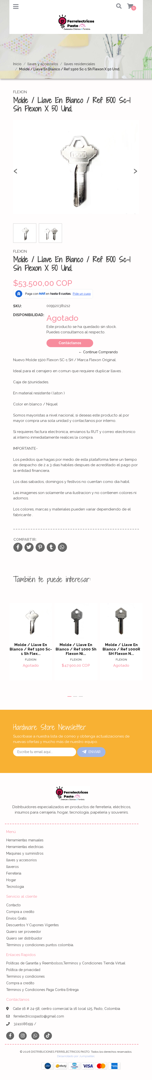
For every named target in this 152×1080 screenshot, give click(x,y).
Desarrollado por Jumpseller (75, 1056)
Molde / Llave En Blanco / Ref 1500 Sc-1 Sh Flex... (31, 649)
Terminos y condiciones (25, 976)
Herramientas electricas (24, 847)
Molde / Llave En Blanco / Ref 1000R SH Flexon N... (121, 649)
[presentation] (15, 173)
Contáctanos (70, 343)
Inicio (17, 64)
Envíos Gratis (16, 918)
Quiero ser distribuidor (24, 938)
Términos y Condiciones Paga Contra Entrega (42, 990)
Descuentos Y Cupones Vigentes (32, 925)
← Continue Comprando (98, 352)
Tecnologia (15, 887)
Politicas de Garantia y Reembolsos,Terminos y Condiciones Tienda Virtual (65, 963)
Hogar (11, 880)
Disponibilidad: (28, 315)
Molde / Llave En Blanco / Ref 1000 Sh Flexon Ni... (76, 649)
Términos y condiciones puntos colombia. (40, 945)
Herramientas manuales (24, 840)
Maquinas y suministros (24, 853)
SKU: (17, 306)
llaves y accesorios (42, 64)
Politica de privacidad (23, 970)
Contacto (13, 905)
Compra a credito (20, 912)
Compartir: (25, 539)
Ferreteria (13, 873)
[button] (115, 6)
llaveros (12, 867)
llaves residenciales (79, 64)
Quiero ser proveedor (23, 932)
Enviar (91, 751)
